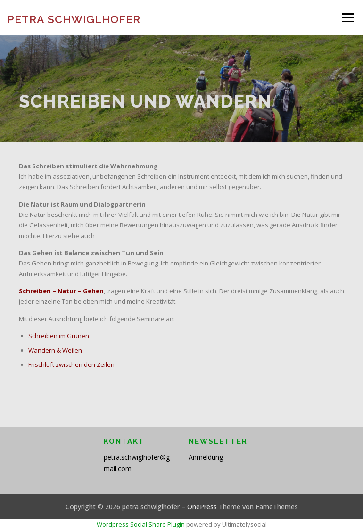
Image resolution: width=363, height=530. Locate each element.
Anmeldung (206, 457)
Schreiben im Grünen (58, 335)
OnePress (202, 506)
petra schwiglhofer (73, 18)
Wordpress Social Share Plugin (141, 524)
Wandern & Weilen (55, 350)
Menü (347, 17)
